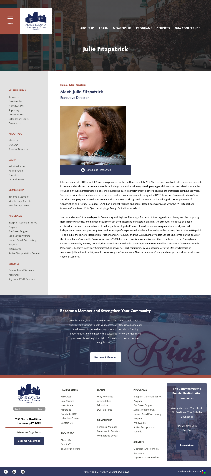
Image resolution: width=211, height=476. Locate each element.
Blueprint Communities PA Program (23, 224)
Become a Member (18, 196)
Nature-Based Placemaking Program (23, 242)
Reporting (14, 110)
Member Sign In (29, 432)
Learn (103, 28)
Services (163, 28)
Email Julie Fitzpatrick (96, 170)
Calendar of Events (18, 118)
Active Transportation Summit (24, 253)
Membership (122, 28)
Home (63, 84)
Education (14, 175)
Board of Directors (18, 149)
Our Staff (13, 144)
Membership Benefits (20, 201)
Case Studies (15, 101)
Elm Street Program (18, 231)
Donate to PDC (17, 114)
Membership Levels (19, 205)
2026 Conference (187, 28)
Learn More (187, 444)
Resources (14, 97)
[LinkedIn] (23, 471)
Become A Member (105, 357)
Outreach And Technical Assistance (21, 272)
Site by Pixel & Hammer (192, 471)
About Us (87, 28)
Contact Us (14, 123)
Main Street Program (19, 235)
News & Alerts (16, 105)
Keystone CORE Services (22, 279)
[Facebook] (7, 471)
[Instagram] (15, 471)
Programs (144, 28)
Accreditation (16, 170)
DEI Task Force (16, 179)
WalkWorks (15, 248)
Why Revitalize (17, 166)
